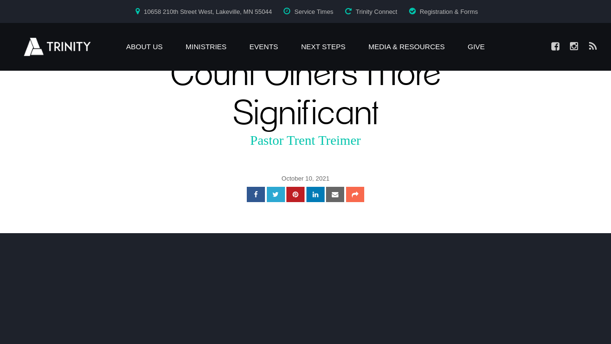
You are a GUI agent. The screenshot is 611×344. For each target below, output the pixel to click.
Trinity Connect (376, 11)
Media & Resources (407, 47)
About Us (144, 47)
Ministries (206, 47)
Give (476, 47)
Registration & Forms (449, 11)
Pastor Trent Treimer (305, 140)
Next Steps (323, 47)
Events (264, 47)
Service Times (314, 11)
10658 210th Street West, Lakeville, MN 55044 (208, 11)
